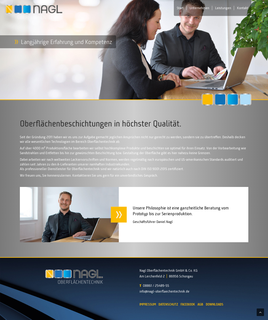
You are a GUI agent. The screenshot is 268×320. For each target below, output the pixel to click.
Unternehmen (199, 8)
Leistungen (223, 8)
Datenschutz (168, 304)
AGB (200, 304)
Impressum (147, 304)
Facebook (188, 304)
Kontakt (242, 8)
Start (180, 8)
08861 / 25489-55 (156, 285)
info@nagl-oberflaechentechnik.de (164, 291)
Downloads (214, 304)
